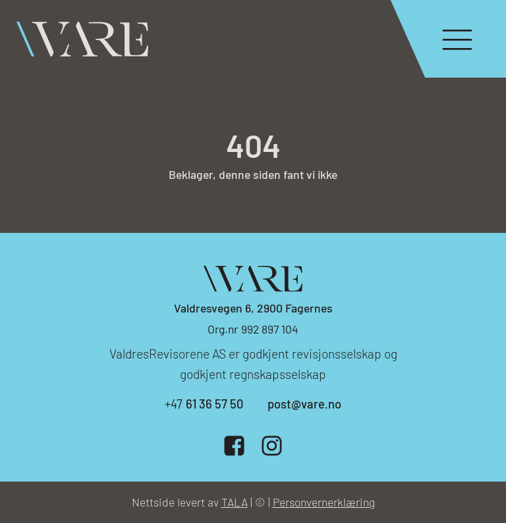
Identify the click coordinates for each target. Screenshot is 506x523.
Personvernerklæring (324, 502)
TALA (234, 502)
